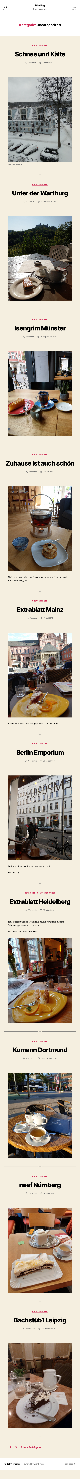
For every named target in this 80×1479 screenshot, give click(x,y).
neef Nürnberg (40, 1193)
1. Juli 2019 (48, 626)
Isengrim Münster (40, 328)
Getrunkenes (31, 902)
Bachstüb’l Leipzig (40, 1328)
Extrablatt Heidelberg (40, 910)
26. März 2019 (49, 769)
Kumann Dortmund (40, 1058)
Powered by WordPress (33, 1473)
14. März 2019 (49, 919)
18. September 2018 (48, 1067)
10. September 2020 (48, 337)
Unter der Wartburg (40, 193)
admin (33, 63)
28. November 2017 (49, 1337)
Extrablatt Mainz (40, 618)
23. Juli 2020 (48, 480)
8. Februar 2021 (48, 63)
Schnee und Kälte (40, 54)
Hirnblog (40, 5)
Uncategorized (40, 46)
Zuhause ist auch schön (40, 467)
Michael (32, 1337)
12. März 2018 (49, 1202)
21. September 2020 (48, 202)
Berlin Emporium (40, 761)
